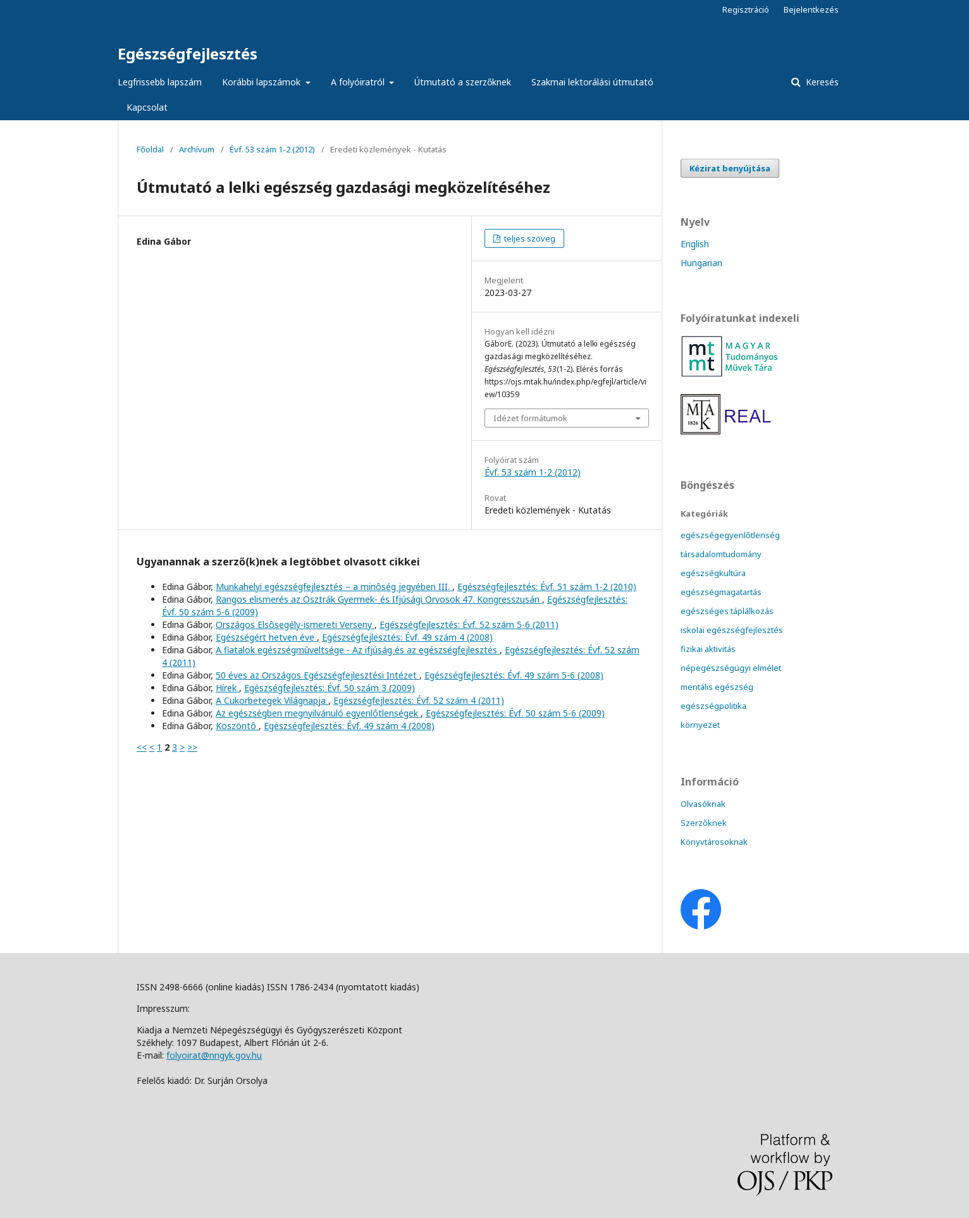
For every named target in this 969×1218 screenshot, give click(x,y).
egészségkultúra (713, 573)
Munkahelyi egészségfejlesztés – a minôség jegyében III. (334, 587)
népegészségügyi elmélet (731, 668)
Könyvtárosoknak (714, 841)
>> (192, 747)
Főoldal (150, 149)
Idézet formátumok (530, 418)
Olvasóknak (703, 803)
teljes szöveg (528, 238)
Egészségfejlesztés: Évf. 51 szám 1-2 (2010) (546, 587)
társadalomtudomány (721, 554)
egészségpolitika (713, 705)
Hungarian (701, 263)
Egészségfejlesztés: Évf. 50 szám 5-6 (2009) (515, 713)
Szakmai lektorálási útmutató (592, 82)
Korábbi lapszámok (262, 82)
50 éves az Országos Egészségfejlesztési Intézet (317, 675)
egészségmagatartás (721, 592)
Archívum (196, 149)
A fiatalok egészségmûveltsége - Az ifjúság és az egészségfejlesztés (358, 650)
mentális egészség (717, 686)
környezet (700, 724)
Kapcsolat (147, 107)
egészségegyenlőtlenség (730, 535)
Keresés (821, 82)
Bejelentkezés (811, 9)
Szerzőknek (704, 822)
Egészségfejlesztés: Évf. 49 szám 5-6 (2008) (513, 675)
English (695, 244)
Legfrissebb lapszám (160, 82)
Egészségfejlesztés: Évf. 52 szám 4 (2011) (418, 700)
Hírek (227, 688)
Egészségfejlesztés (187, 53)
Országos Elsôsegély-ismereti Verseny (295, 624)
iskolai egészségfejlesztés (732, 630)
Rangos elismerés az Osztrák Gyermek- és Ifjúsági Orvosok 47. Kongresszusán (379, 599)
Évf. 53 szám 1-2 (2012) (272, 149)
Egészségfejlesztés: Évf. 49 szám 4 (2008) (407, 637)
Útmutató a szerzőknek (462, 82)
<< (142, 747)
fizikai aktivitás (708, 649)
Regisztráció (745, 9)
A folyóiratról (359, 82)
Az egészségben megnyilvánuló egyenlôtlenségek (318, 713)
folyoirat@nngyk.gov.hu (214, 1055)
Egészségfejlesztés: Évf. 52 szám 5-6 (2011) (469, 624)
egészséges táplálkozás (727, 611)
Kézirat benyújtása (729, 168)
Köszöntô (237, 726)
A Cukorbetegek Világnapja (272, 700)
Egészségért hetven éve (266, 637)
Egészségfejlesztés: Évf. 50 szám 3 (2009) (329, 688)
